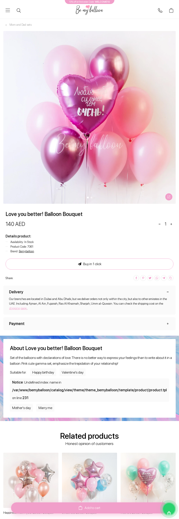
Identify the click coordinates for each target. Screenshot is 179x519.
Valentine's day (72, 372)
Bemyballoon (26, 251)
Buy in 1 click (89, 264)
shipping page (18, 308)
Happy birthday (43, 372)
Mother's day (21, 408)
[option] (89, 117)
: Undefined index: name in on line (89, 390)
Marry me (45, 408)
